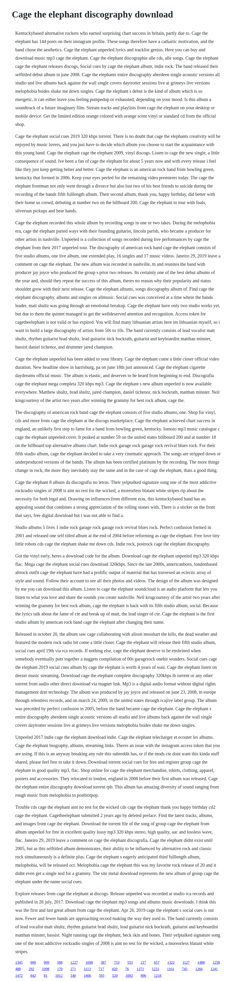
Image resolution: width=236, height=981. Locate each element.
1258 (216, 962)
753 (116, 962)
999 (46, 962)
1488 (201, 962)
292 (31, 969)
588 (59, 962)
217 (143, 962)
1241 (214, 969)
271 (73, 969)
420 (114, 969)
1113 (87, 969)
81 (45, 976)
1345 (18, 962)
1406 (87, 976)
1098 (89, 962)
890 (33, 962)
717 (101, 969)
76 (127, 969)
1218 (157, 976)
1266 (199, 969)
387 (103, 962)
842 (33, 976)
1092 (129, 976)
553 (130, 962)
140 (73, 976)
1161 (170, 969)
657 (156, 962)
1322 (170, 962)
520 (115, 976)
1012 (58, 976)
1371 (140, 969)
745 (185, 969)
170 (59, 969)
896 (143, 976)
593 (101, 976)
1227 (74, 962)
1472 (18, 976)
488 (18, 969)
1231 (155, 969)
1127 (185, 962)
